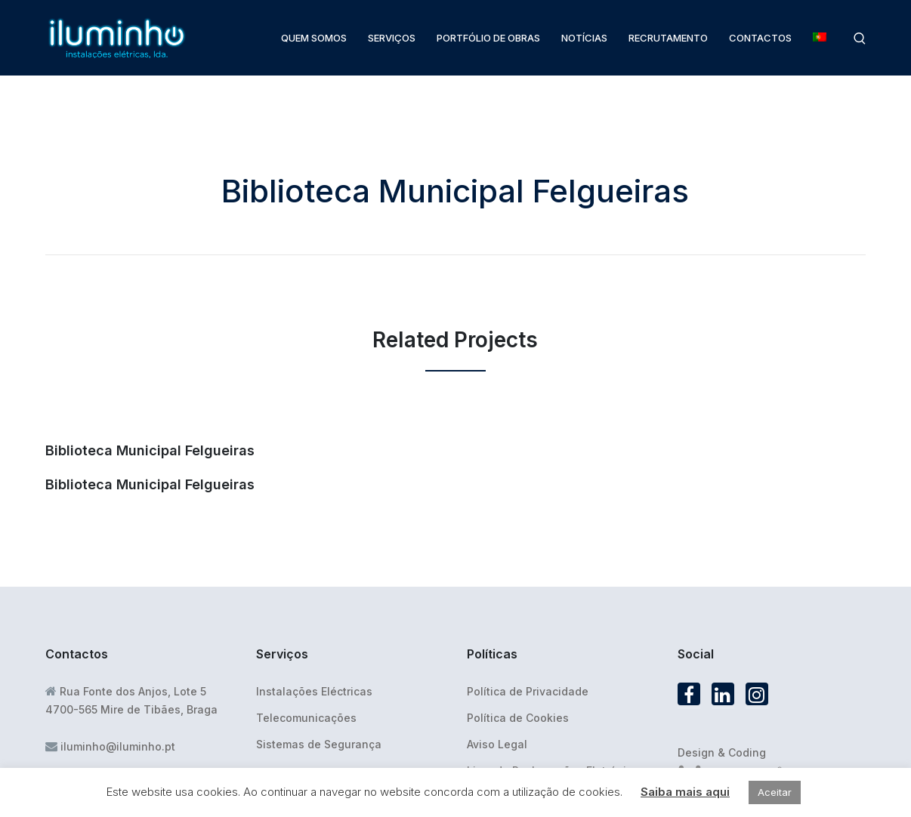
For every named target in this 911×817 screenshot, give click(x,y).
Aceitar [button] (775, 792)
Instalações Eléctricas (314, 691)
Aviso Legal (497, 744)
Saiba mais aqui (685, 792)
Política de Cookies (518, 717)
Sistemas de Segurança (318, 744)
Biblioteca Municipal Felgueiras (150, 450)
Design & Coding (722, 752)
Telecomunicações (306, 717)
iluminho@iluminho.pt (117, 746)
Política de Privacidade (527, 691)
